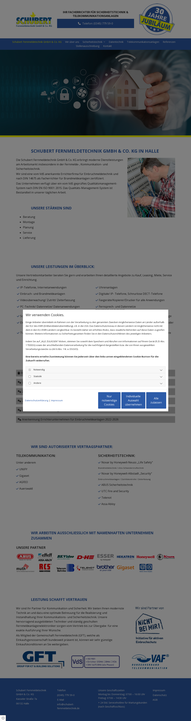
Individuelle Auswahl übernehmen (117, 400)
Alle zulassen (150, 400)
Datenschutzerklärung (36, 400)
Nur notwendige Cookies (85, 400)
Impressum (57, 400)
